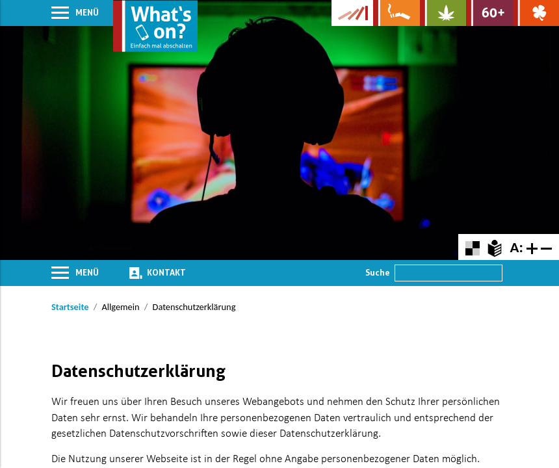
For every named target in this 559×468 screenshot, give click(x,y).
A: (516, 247)
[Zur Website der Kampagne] (352, 13)
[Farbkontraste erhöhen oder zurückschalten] (472, 246)
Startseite (69, 307)
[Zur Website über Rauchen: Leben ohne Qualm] (396, 13)
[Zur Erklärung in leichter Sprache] (494, 246)
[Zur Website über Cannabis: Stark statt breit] (443, 13)
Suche (377, 272)
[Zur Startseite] (155, 26)
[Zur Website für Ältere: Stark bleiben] (489, 13)
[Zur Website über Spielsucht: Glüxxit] (536, 13)
